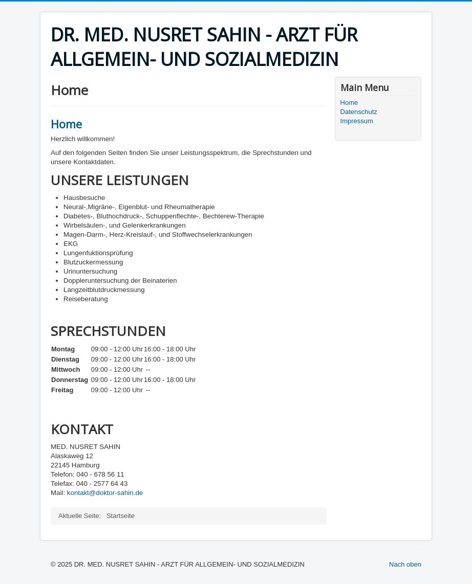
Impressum (356, 121)
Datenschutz (358, 112)
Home (66, 123)
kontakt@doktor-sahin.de (105, 493)
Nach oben (405, 564)
